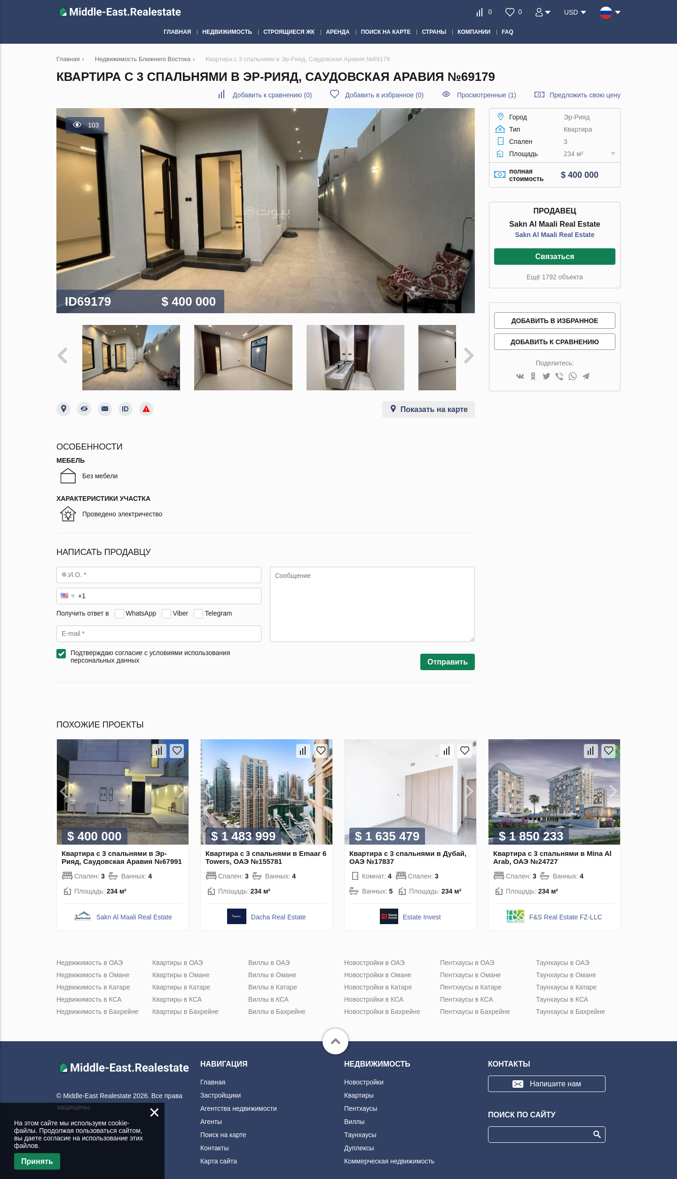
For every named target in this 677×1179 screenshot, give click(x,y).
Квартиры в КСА (177, 988)
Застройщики (220, 1084)
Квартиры (359, 1084)
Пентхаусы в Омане (470, 963)
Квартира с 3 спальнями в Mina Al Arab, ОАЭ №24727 (552, 846)
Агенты (211, 1110)
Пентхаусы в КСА (466, 988)
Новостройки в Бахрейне (382, 1000)
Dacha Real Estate (278, 906)
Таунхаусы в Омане (566, 963)
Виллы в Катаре (272, 976)
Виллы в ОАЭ (269, 951)
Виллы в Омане (272, 963)
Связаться (554, 257)
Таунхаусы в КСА (562, 988)
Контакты (214, 1136)
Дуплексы (359, 1136)
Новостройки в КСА (373, 988)
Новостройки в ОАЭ (374, 951)
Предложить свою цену (585, 95)
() (272, 95)
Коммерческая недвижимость (389, 1150)
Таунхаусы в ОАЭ (563, 951)
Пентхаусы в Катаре (471, 976)
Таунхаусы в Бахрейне (570, 1000)
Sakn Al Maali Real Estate (554, 234)
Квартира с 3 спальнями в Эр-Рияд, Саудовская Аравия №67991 (122, 846)
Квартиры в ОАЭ (177, 951)
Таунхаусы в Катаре (566, 976)
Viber (180, 602)
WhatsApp (141, 602)
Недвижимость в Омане (92, 963)
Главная (212, 1071)
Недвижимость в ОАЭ (89, 951)
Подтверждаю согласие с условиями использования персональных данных (150, 645)
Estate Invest (422, 906)
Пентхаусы (360, 1097)
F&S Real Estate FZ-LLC (565, 906)
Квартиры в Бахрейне (185, 1000)
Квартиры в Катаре (181, 976)
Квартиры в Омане (181, 963)
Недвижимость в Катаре (93, 976)
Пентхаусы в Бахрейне (475, 1000)
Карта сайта (218, 1150)
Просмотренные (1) (486, 95)
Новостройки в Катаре (378, 976)
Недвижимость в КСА (89, 988)
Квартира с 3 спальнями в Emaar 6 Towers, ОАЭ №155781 (265, 846)
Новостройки (364, 1071)
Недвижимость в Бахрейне (97, 1000)
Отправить (447, 651)
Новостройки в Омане (377, 963)
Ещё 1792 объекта (555, 277)
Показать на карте (434, 398)
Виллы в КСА (268, 988)
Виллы (354, 1110)
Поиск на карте (223, 1123)
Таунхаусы (360, 1123)
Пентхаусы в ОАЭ (467, 951)
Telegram (218, 602)
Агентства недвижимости (238, 1097)
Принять (37, 1161)
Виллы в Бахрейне (277, 1000)
